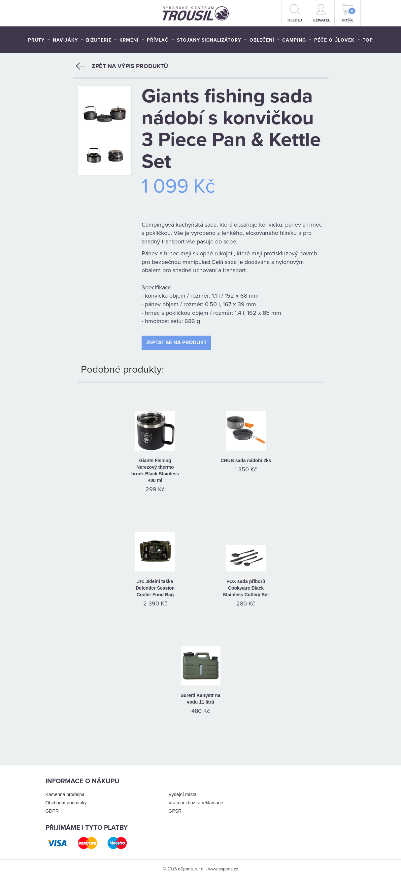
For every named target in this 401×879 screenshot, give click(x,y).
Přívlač (158, 40)
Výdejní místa (183, 794)
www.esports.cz (223, 868)
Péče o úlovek (334, 40)
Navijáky (65, 40)
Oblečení (262, 40)
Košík (348, 13)
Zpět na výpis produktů (122, 66)
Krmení (129, 40)
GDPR (52, 811)
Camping (294, 40)
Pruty (36, 40)
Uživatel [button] (321, 13)
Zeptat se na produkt (176, 342)
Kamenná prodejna (65, 794)
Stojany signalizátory (209, 40)
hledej (294, 13)
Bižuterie (99, 40)
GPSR (175, 811)
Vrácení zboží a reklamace (196, 802)
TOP (368, 40)
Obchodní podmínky (66, 802)
